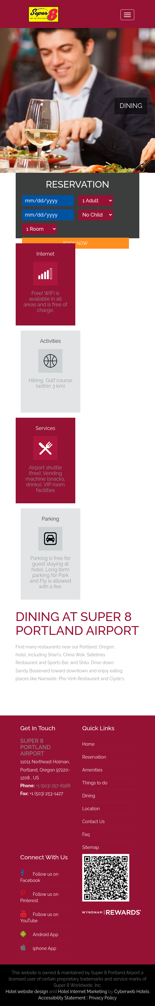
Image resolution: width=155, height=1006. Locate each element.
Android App (39, 933)
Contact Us (93, 821)
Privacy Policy (103, 997)
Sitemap (90, 847)
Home (88, 744)
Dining (88, 795)
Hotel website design (27, 991)
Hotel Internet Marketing (82, 991)
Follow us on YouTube (39, 916)
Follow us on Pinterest (39, 896)
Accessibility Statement (62, 997)
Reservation (94, 757)
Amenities (92, 769)
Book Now (75, 243)
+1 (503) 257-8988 (53, 785)
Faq (86, 834)
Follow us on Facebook (39, 876)
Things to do (94, 782)
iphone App (38, 947)
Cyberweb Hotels (131, 991)
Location (91, 808)
